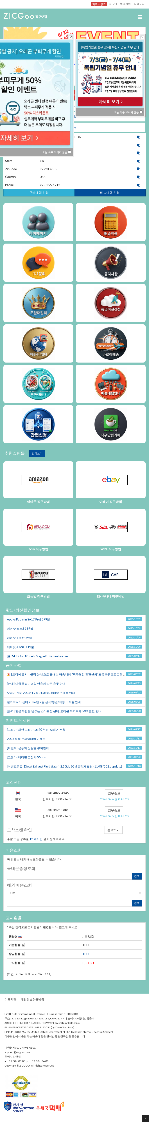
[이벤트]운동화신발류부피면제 (28, 748)
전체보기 (37, 453)
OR (74, 95)
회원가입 (125, 3)
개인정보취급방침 (32, 999)
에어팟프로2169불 (20, 628)
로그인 (113, 3)
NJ (74, 116)
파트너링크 (99, 4)
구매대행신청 (39, 192)
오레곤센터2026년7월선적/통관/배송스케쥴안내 (41, 693)
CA (74, 106)
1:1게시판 (36, 839)
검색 (137, 876)
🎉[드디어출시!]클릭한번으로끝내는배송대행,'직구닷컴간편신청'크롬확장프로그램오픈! (68, 674)
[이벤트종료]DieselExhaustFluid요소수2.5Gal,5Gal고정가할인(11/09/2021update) (64, 766)
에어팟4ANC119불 (20, 647)
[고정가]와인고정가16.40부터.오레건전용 (36, 729)
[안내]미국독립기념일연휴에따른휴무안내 (36, 683)
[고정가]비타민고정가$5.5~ (26, 757)
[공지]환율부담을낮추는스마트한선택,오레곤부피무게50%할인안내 (54, 711)
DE (74, 127)
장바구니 (139, 3)
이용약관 (10, 999)
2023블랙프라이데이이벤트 (26, 739)
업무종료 (114, 793)
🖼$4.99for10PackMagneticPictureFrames (37, 656)
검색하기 (113, 830)
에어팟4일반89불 (19, 638)
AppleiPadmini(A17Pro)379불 (28, 619)
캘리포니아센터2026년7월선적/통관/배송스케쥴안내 (44, 702)
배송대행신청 (110, 192)
